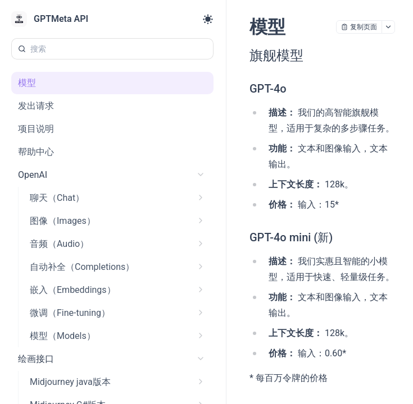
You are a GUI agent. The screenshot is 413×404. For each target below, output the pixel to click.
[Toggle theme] (208, 19)
